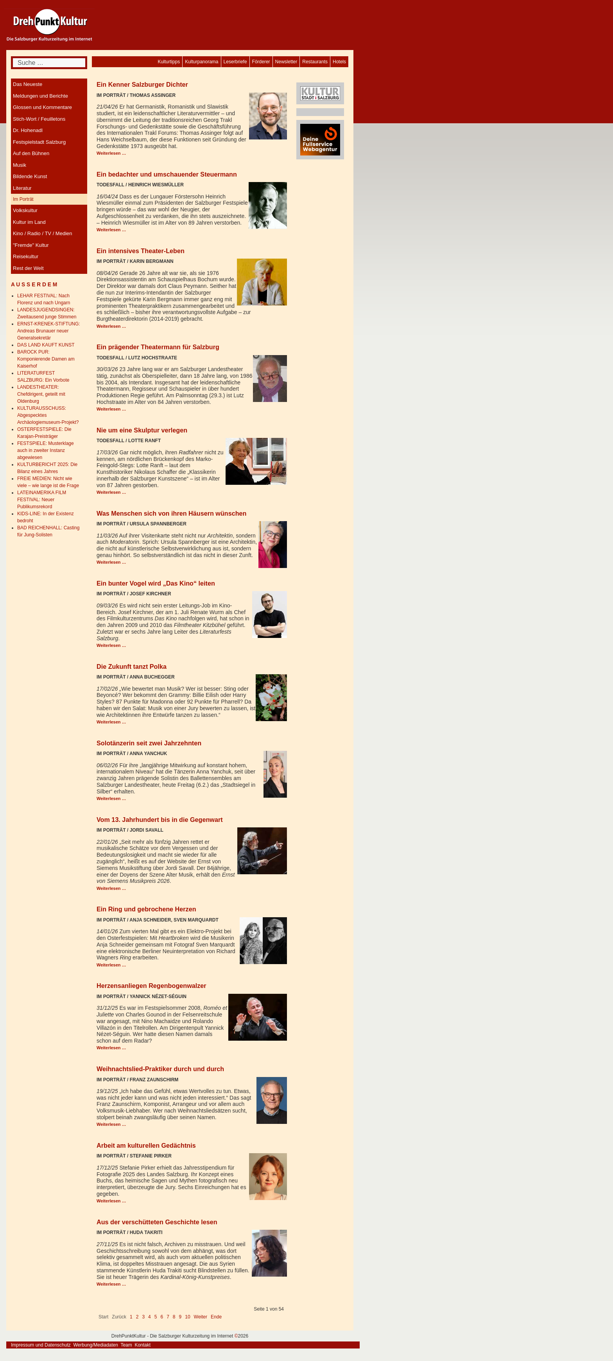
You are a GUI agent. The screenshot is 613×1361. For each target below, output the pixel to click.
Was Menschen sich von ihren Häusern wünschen (172, 513)
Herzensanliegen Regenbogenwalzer (151, 985)
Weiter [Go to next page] (200, 1317)
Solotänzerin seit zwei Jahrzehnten (149, 743)
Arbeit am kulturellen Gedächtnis (146, 1145)
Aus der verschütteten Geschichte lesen (157, 1221)
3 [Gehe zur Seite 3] (143, 1317)
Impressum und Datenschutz (41, 1345)
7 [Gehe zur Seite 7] (168, 1317)
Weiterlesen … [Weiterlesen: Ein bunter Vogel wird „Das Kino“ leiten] (111, 645)
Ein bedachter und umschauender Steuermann (167, 174)
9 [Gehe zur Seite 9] (180, 1317)
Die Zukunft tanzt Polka (132, 666)
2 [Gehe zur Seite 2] (137, 1317)
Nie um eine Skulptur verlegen (142, 430)
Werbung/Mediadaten (95, 1345)
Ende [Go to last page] (216, 1317)
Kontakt (142, 1345)
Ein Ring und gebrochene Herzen (146, 909)
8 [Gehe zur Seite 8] (174, 1317)
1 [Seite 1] (131, 1317)
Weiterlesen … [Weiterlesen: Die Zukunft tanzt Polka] (111, 722)
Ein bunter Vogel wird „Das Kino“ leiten (156, 583)
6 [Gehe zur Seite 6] (161, 1317)
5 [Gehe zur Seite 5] (155, 1317)
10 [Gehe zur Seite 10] (187, 1317)
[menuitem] (339, 61)
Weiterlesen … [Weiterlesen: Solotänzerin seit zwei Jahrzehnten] (111, 798)
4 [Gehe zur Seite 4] (149, 1317)
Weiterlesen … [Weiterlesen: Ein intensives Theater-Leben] (111, 326)
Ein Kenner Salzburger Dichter (142, 84)
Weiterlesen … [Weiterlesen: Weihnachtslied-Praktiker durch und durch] (111, 1124)
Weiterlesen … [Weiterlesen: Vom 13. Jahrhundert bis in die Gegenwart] (111, 888)
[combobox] (49, 62)
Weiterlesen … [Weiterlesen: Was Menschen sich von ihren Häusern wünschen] (111, 562)
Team (126, 1345)
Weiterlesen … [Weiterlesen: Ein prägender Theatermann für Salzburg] (111, 409)
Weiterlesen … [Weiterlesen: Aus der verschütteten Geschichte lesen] (111, 1284)
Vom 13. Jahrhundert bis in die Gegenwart (160, 819)
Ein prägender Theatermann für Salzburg (158, 346)
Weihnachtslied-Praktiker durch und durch (160, 1068)
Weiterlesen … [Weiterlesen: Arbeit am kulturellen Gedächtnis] (111, 1200)
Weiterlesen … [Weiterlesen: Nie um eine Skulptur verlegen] (111, 492)
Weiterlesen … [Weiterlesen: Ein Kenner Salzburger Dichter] (111, 153)
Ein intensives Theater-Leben (141, 250)
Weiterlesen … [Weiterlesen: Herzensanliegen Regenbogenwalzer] (111, 1047)
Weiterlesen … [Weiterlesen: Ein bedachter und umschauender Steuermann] (111, 229)
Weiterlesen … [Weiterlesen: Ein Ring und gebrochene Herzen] (111, 965)
